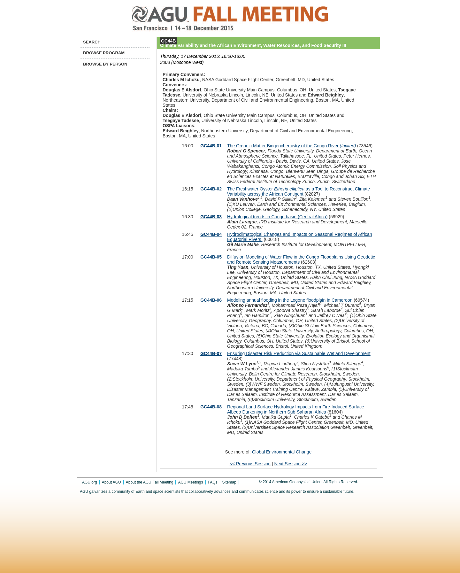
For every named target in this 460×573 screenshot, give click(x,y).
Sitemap (229, 482)
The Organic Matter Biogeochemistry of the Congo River (291, 145)
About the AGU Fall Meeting (149, 482)
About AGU (111, 482)
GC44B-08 (211, 406)
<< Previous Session (250, 463)
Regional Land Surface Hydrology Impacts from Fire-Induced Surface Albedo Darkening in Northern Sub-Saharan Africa (295, 409)
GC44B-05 (211, 256)
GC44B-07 (211, 353)
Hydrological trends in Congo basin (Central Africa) (277, 216)
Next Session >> (290, 463)
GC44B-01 (211, 145)
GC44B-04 (211, 234)
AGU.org (89, 482)
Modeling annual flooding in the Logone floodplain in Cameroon (289, 300)
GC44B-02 (211, 188)
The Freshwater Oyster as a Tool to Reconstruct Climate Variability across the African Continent (298, 191)
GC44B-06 (211, 300)
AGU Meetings (190, 482)
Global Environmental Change (282, 451)
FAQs (213, 482)
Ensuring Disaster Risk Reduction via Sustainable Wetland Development (299, 353)
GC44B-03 (211, 216)
